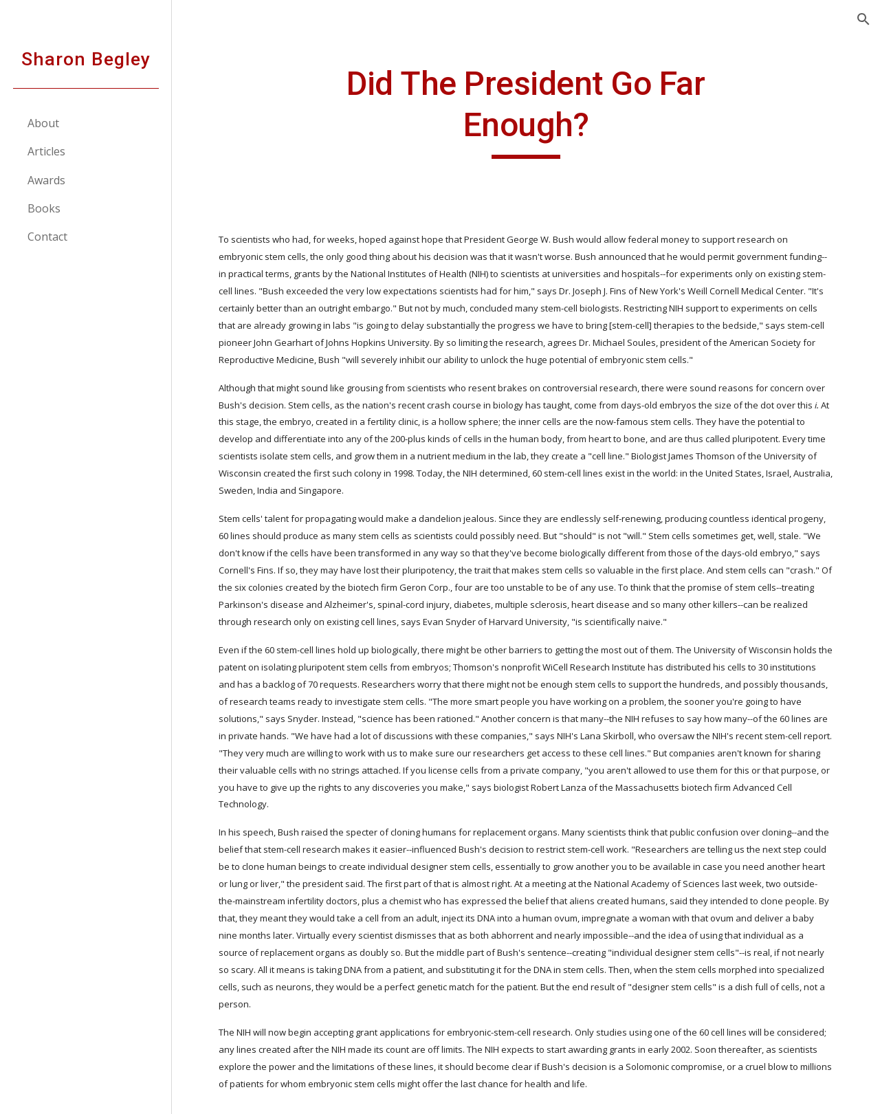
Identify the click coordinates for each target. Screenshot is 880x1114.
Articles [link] (46, 151)
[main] (526, 111)
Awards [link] (46, 180)
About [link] (43, 123)
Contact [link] (47, 236)
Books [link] (44, 208)
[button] (863, 19)
